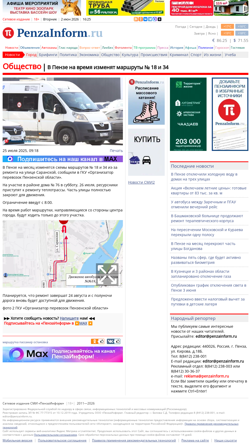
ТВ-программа (145, 47)
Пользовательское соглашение (62, 440)
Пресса (162, 47)
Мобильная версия (17, 440)
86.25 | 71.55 (230, 40)
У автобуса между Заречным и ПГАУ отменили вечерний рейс (203, 204)
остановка (40, 342)
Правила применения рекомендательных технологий (134, 440)
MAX (83, 323)
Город (31, 54)
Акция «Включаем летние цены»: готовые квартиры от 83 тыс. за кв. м (209, 190)
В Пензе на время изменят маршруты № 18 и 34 (107, 67)
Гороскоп (222, 47)
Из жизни (212, 54)
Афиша (190, 47)
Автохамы (49, 47)
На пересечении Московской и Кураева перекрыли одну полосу (207, 232)
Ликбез (107, 47)
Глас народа (68, 47)
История (176, 47)
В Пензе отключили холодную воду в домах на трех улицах (204, 177)
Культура (130, 54)
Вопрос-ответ (89, 47)
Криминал (179, 54)
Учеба (230, 54)
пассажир (26, 342)
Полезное (205, 47)
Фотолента (123, 47)
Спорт (196, 54)
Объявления (30, 47)
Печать (116, 150)
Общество (110, 54)
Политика (68, 54)
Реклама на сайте (195, 440)
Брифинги (48, 54)
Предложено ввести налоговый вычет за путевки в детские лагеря (208, 302)
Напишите (69, 318)
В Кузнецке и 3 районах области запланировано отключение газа (201, 274)
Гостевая (238, 47)
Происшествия (154, 54)
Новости (11, 47)
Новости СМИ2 (141, 182)
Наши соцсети (225, 440)
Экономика (89, 54)
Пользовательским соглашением (55, 434)
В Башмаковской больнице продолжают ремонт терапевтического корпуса (207, 218)
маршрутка (11, 342)
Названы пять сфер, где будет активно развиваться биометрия (206, 260)
